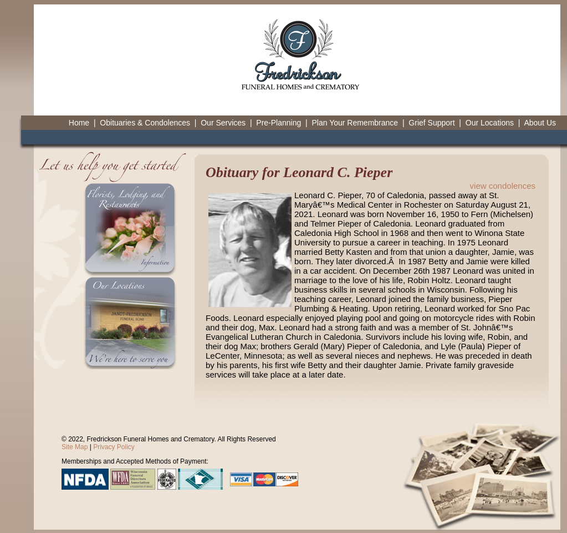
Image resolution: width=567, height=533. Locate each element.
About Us (540, 122)
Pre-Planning (278, 122)
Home (79, 122)
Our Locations (490, 122)
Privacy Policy (114, 447)
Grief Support (431, 122)
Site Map (75, 447)
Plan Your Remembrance (354, 122)
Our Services (223, 122)
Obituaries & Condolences (145, 122)
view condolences (502, 185)
